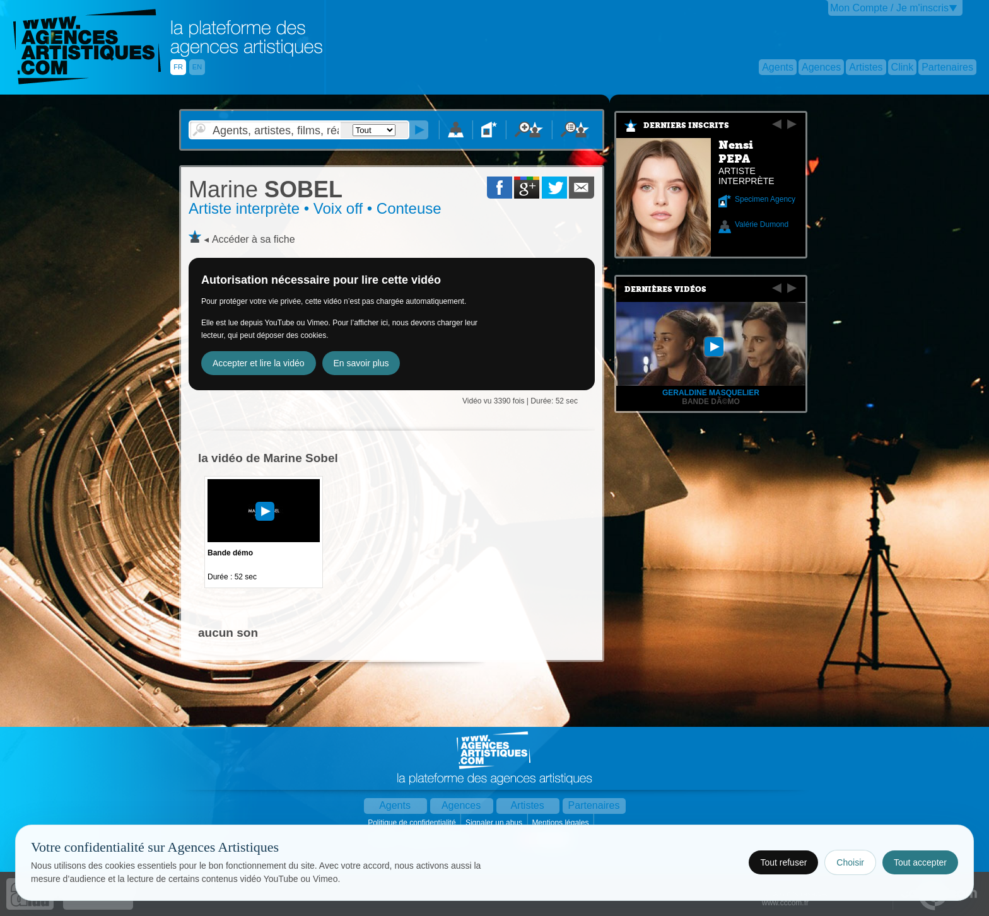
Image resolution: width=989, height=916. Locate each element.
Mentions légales (561, 822)
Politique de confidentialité (413, 822)
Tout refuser (783, 862)
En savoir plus (361, 363)
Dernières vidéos (665, 289)
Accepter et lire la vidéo (259, 363)
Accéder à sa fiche (253, 239)
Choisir (850, 862)
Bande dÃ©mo (711, 401)
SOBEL (265, 189)
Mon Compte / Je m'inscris (889, 8)
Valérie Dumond (761, 224)
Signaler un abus (494, 822)
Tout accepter (920, 862)
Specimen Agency (765, 199)
